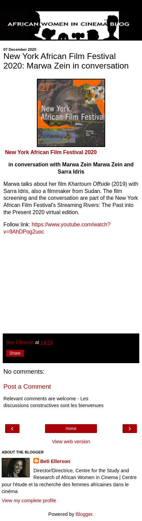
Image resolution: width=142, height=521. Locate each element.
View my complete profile (29, 500)
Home (71, 428)
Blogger (84, 514)
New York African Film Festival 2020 (51, 152)
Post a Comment (27, 386)
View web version (71, 441)
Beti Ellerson (55, 461)
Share (15, 353)
